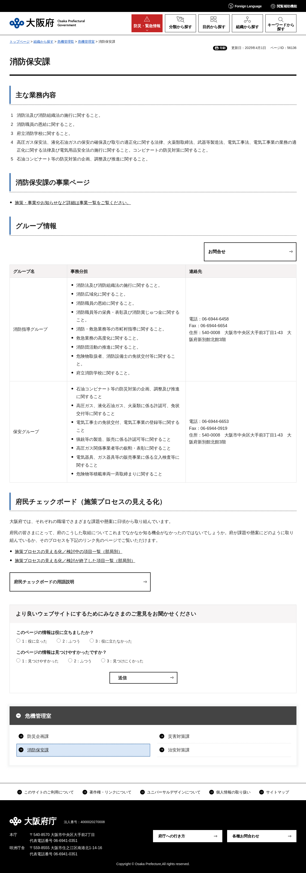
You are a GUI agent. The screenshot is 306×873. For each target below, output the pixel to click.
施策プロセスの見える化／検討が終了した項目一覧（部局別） (75, 560)
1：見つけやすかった (40, 661)
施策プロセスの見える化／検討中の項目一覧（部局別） (68, 551)
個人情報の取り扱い (233, 792)
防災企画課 (38, 736)
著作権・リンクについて (110, 792)
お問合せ (216, 251)
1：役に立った (34, 641)
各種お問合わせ (245, 836)
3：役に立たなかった (113, 641)
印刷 (222, 48)
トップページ (20, 41)
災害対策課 (179, 736)
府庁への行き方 (171, 836)
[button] (245, 6)
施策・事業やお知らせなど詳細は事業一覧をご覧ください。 (73, 202)
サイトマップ (277, 792)
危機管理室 (86, 41)
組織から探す (43, 41)
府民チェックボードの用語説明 (44, 582)
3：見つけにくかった (125, 661)
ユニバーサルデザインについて (174, 792)
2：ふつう (71, 641)
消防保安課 (38, 750)
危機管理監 (65, 41)
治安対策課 (179, 750)
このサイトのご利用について (49, 792)
